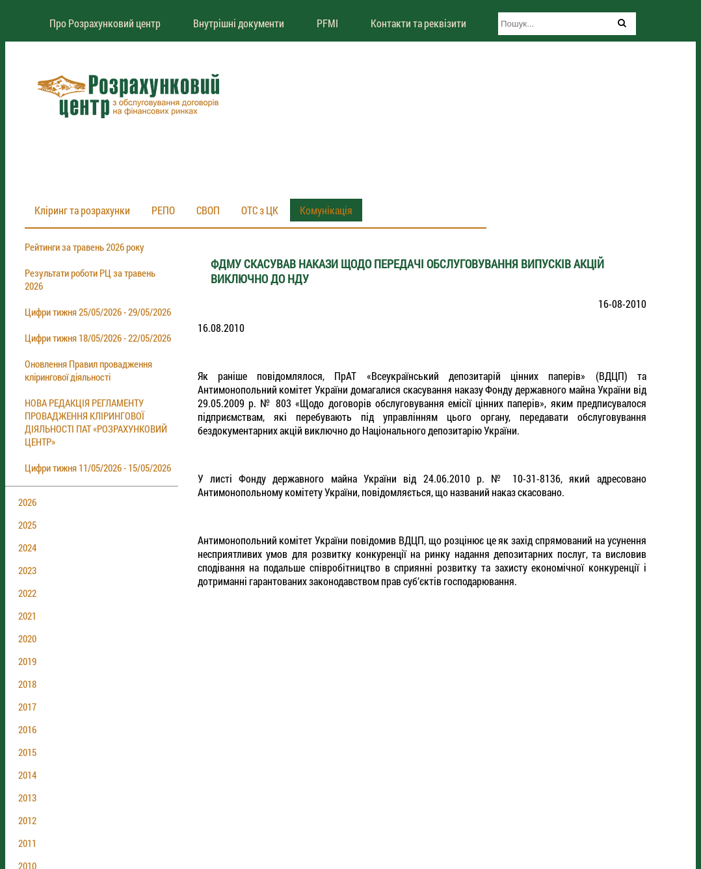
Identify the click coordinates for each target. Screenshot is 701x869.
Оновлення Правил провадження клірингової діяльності (88, 370)
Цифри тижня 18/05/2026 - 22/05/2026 (98, 337)
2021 (27, 615)
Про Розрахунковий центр (105, 23)
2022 (27, 592)
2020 (27, 638)
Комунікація (326, 210)
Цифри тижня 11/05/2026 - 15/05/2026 (98, 467)
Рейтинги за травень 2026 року (84, 246)
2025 (27, 524)
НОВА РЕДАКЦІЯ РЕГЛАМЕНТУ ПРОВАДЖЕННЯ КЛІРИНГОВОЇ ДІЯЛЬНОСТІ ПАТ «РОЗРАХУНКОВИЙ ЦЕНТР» (96, 422)
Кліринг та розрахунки (82, 210)
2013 (27, 797)
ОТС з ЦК (259, 210)
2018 (27, 683)
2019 (27, 661)
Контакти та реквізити (418, 23)
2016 (27, 729)
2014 (27, 774)
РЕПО (163, 210)
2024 (27, 547)
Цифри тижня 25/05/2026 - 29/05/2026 (98, 311)
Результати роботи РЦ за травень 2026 (90, 279)
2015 (27, 752)
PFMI (327, 23)
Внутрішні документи (238, 23)
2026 (27, 502)
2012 (27, 820)
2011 (27, 843)
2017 (27, 706)
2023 (27, 570)
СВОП (208, 210)
